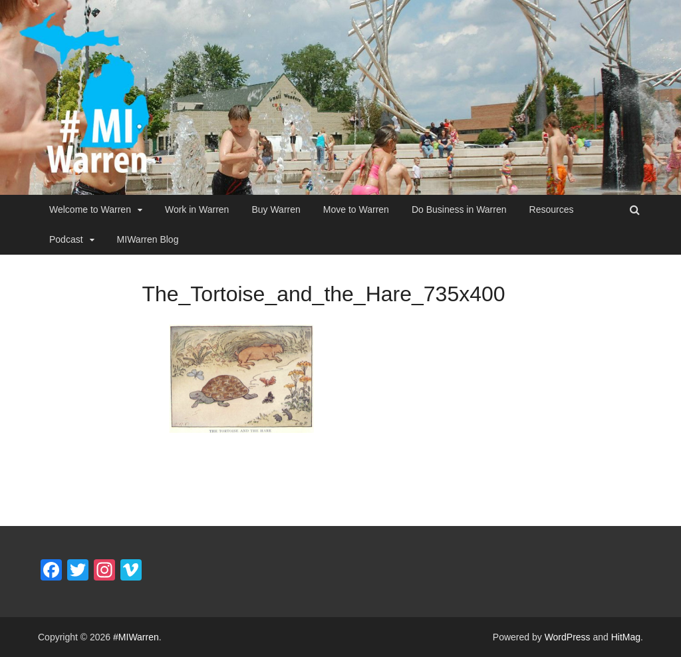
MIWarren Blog (148, 239)
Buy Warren (275, 209)
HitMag (625, 637)
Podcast (66, 239)
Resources (551, 209)
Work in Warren (197, 209)
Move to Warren (356, 209)
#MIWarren (136, 637)
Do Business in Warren (459, 209)
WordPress (568, 637)
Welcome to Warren (90, 209)
